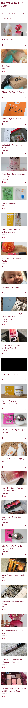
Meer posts (14, 703)
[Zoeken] (22, 3)
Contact (21, 13)
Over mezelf (11, 13)
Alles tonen (4, 20)
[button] (25, 45)
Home (2, 13)
